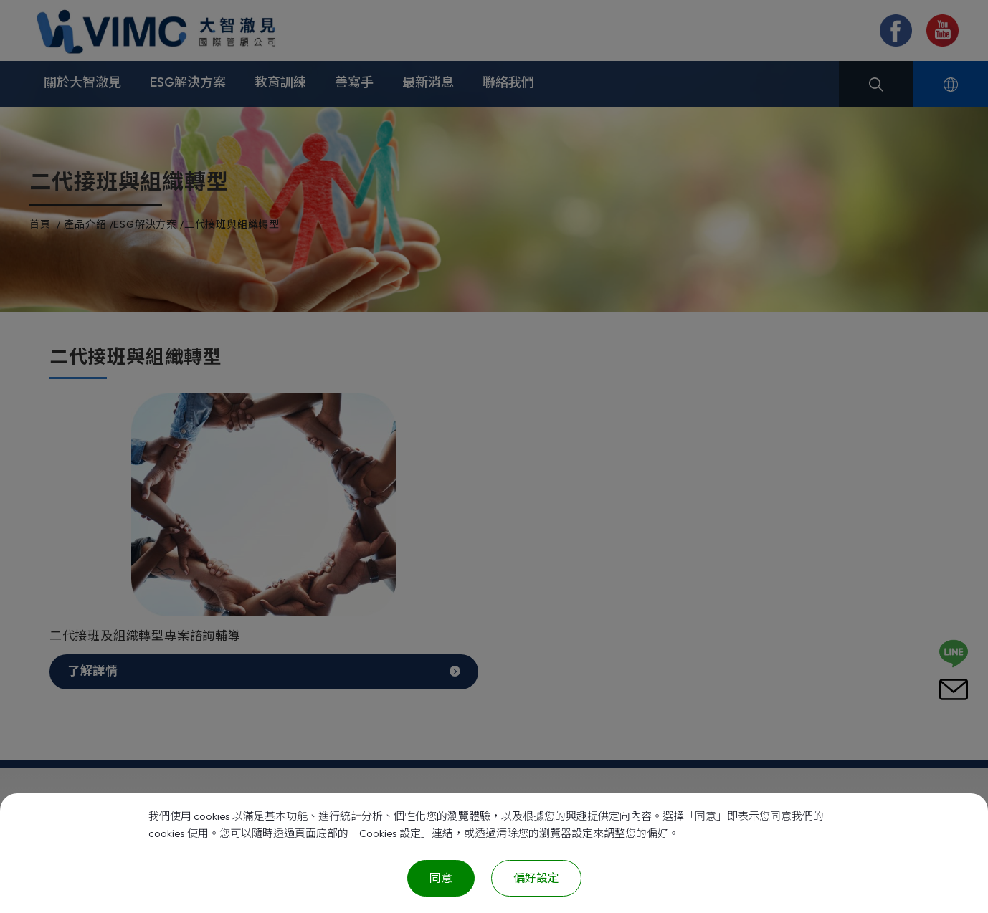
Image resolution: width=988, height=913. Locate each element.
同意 (440, 878)
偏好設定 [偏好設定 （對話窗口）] (536, 878)
